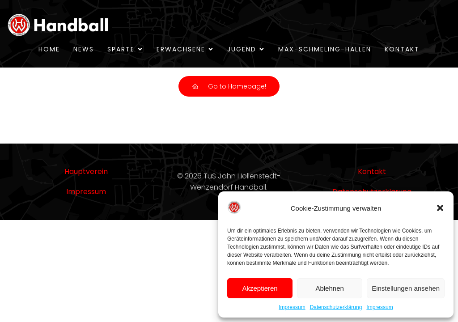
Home (49, 49)
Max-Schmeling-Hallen (324, 49)
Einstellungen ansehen (406, 288)
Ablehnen (329, 288)
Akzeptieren (259, 288)
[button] (440, 207)
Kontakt (402, 49)
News (83, 49)
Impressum (292, 307)
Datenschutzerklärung (336, 307)
